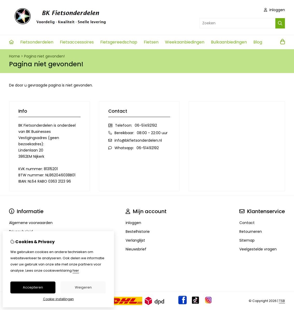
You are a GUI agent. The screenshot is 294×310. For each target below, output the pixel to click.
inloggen (274, 9)
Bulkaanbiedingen (229, 42)
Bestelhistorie (138, 231)
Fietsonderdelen (36, 42)
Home (14, 56)
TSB (282, 301)
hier (76, 270)
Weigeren (83, 287)
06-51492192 (146, 125)
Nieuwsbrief (136, 249)
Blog (257, 42)
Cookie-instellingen (58, 299)
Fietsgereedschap (118, 42)
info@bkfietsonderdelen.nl (138, 140)
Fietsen (151, 42)
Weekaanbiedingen (184, 42)
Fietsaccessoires (77, 42)
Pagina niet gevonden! (44, 56)
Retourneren (250, 231)
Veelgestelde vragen (258, 249)
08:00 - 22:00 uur (152, 132)
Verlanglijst (135, 240)
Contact (247, 222)
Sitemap (247, 240)
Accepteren (33, 287)
